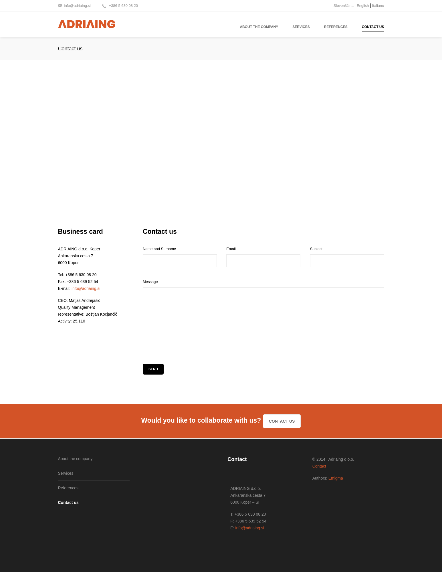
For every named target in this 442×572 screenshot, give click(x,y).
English (363, 5)
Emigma (335, 478)
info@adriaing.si (77, 5)
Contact (319, 466)
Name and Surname (159, 249)
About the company (75, 458)
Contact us (282, 421)
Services (66, 473)
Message (150, 282)
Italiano (378, 5)
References (68, 488)
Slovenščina (344, 5)
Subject (316, 249)
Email (231, 249)
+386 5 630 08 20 (123, 5)
